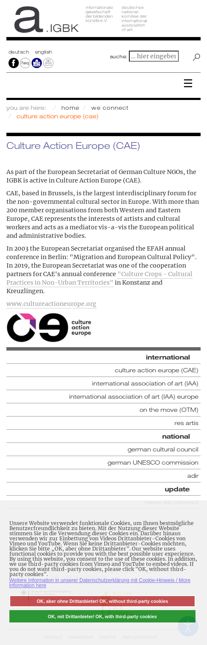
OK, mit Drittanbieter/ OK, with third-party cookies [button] (102, 616)
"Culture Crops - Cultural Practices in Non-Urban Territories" (99, 278)
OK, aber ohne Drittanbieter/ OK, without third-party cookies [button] (102, 601)
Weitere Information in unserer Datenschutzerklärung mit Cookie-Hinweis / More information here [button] (100, 582)
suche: (119, 57)
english (43, 52)
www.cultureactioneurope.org (51, 304)
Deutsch (20, 52)
